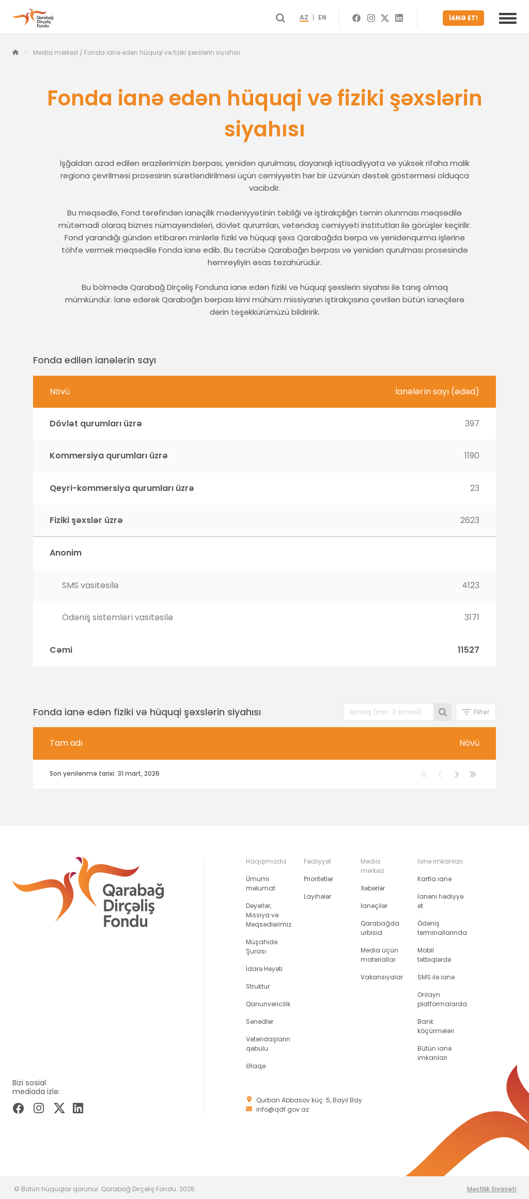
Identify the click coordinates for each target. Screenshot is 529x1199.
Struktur (258, 983)
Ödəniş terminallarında (442, 925)
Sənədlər (259, 1018)
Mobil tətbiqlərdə (434, 952)
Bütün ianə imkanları (434, 1050)
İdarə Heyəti (264, 965)
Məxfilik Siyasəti (492, 1185)
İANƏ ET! (466, 16)
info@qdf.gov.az (282, 1106)
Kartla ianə (434, 875)
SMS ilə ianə (436, 974)
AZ (319, 16)
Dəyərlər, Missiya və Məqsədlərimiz (268, 912)
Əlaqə (256, 1062)
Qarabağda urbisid (380, 925)
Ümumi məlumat (260, 880)
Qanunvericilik (268, 1000)
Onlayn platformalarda (442, 996)
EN (338, 16)
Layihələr (317, 893)
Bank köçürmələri (435, 1023)
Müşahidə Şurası (261, 943)
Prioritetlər (318, 875)
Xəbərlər (373, 885)
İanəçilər (374, 902)
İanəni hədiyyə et (440, 898)
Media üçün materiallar (379, 952)
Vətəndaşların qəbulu (268, 1041)
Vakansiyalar (382, 974)
